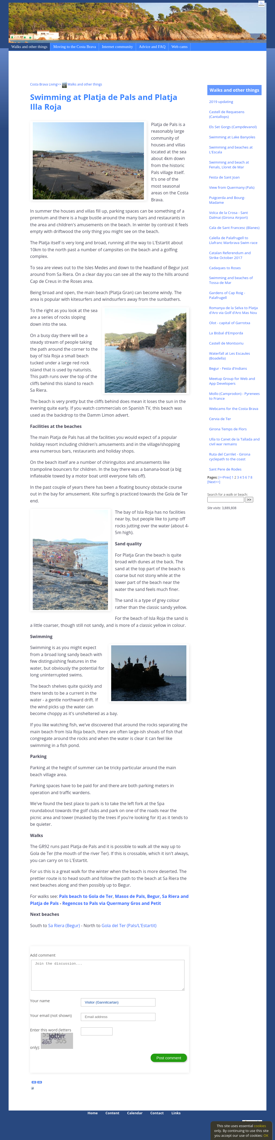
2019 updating (221, 101)
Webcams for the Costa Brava (233, 408)
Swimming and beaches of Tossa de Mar (231, 280)
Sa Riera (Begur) (64, 925)
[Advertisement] (128, 67)
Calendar (134, 1113)
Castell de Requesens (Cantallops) (227, 114)
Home (93, 1113)
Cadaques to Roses (225, 267)
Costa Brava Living (43, 84)
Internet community (117, 47)
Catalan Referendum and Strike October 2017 (230, 255)
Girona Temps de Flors (228, 429)
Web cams (179, 47)
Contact (157, 1113)
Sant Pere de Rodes (225, 469)
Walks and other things (29, 47)
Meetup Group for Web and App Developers (232, 381)
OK (265, 1135)
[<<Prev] (224, 477)
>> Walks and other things (79, 84)
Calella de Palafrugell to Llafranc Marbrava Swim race (233, 240)
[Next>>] (213, 482)
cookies (260, 1125)
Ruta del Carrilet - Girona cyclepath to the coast (229, 456)
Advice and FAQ (152, 47)
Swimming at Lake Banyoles (232, 137)
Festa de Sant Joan (224, 177)
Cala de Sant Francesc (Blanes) (234, 227)
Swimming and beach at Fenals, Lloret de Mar (229, 164)
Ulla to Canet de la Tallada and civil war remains (234, 441)
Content (113, 1113)
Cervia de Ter (220, 418)
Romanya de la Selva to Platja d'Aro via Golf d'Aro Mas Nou (233, 310)
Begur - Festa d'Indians (228, 368)
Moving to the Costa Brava (74, 47)
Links (176, 1113)
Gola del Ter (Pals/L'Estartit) (129, 925)
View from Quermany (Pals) (232, 187)
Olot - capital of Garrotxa (229, 322)
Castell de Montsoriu (226, 343)
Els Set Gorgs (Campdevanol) (233, 126)
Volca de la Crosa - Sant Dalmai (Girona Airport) (228, 215)
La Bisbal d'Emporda (226, 333)
